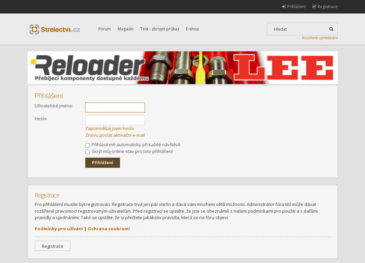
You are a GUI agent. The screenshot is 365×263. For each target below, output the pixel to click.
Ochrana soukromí (109, 229)
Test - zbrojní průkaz (159, 29)
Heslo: (41, 118)
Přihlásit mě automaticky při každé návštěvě (132, 144)
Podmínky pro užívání (59, 229)
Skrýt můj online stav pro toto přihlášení (129, 151)
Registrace (52, 246)
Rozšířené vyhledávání (320, 37)
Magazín (125, 29)
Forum (104, 29)
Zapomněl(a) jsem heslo (109, 128)
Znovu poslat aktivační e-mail (115, 135)
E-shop (192, 29)
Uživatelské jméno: (54, 106)
